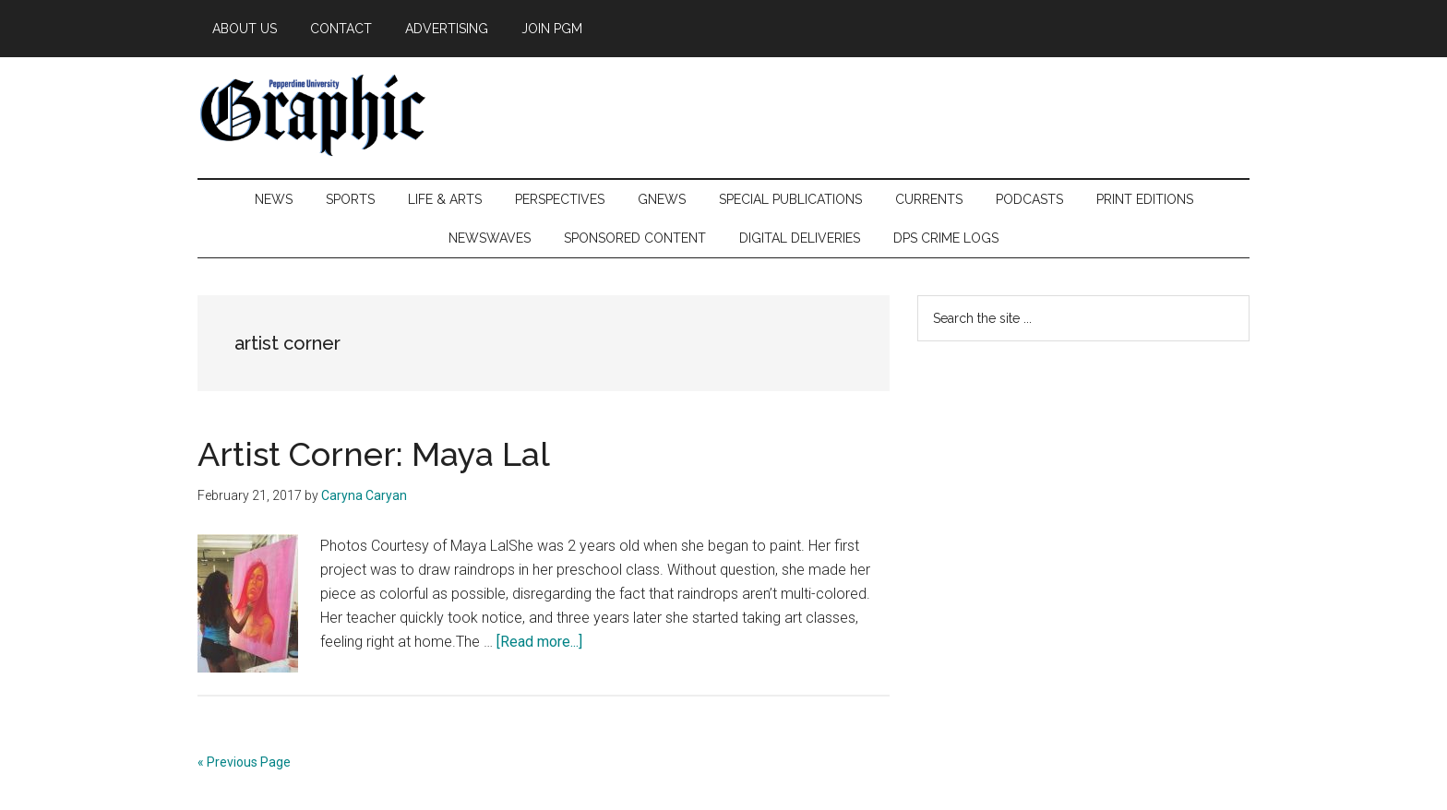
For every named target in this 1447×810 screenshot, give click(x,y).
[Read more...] (539, 641)
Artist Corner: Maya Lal (373, 454)
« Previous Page (244, 762)
